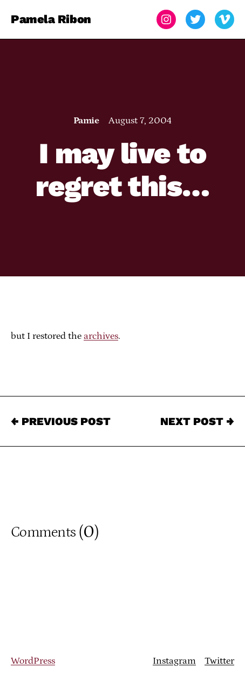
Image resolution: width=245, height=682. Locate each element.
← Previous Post (61, 421)
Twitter (219, 661)
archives (101, 336)
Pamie (86, 120)
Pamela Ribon (51, 19)
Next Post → (197, 421)
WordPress (33, 661)
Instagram (174, 661)
